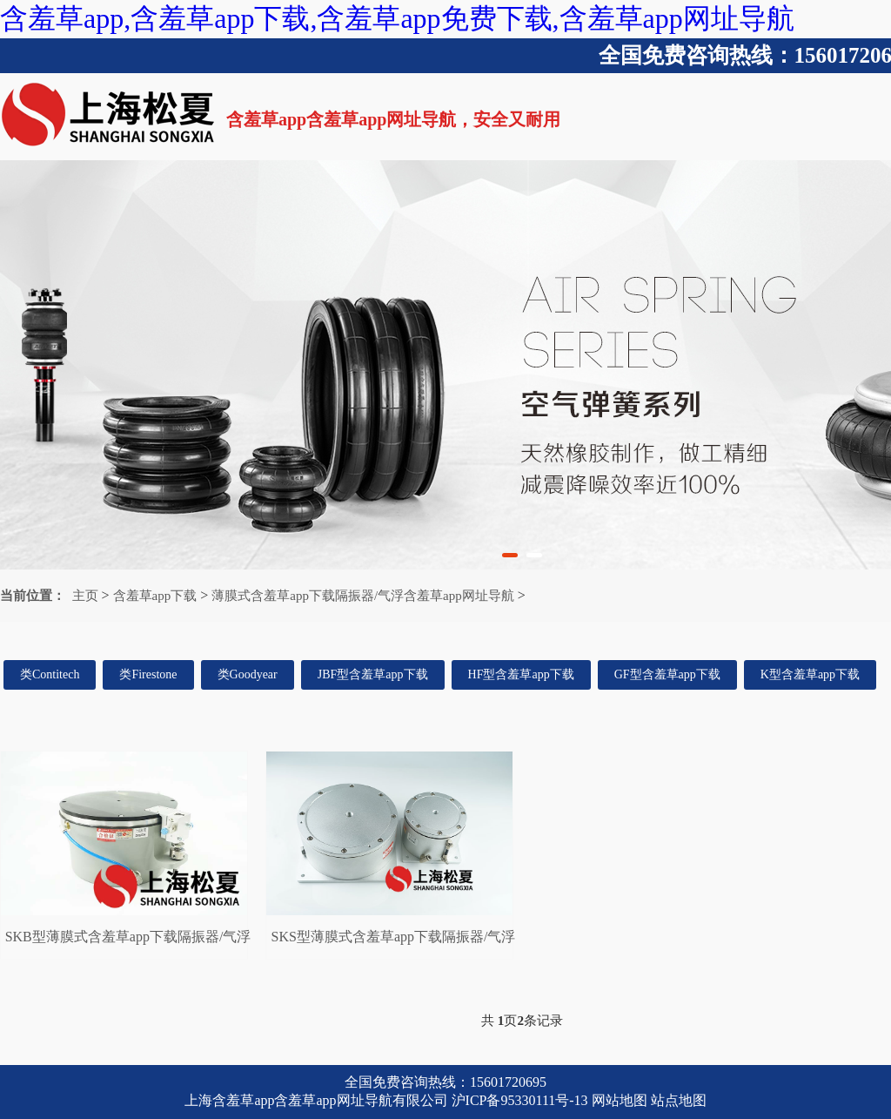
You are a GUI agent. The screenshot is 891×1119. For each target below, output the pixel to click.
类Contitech (49, 674)
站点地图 (679, 1100)
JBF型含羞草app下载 (373, 674)
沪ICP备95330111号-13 (520, 1100)
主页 (85, 596)
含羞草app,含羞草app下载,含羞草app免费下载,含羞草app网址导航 (397, 18)
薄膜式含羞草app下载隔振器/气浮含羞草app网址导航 (362, 596)
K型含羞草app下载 (810, 674)
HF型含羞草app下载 (521, 674)
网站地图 (619, 1100)
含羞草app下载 (155, 596)
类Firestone (148, 674)
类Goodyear (248, 674)
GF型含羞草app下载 (667, 674)
